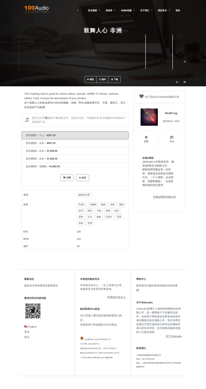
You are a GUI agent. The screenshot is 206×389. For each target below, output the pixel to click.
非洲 (90, 223)
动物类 (93, 204)
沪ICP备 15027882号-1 (90, 344)
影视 (108, 210)
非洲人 (82, 204)
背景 (119, 217)
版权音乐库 (84, 195)
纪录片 (109, 217)
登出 (26, 337)
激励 (99, 217)
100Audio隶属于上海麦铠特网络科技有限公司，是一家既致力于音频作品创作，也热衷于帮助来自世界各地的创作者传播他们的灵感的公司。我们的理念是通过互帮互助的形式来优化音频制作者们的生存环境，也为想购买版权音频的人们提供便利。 (158, 320)
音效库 (109, 10)
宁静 (99, 210)
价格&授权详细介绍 (164, 196)
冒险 (121, 204)
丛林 (112, 204)
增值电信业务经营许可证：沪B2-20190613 (98, 348)
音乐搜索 (92, 10)
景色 (81, 217)
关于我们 (144, 10)
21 (171, 137)
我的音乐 (162, 10)
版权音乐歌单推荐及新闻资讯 (41, 285)
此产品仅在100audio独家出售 (162, 96)
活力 (90, 217)
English (30, 326)
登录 (178, 10)
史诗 (81, 210)
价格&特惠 (126, 10)
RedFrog (171, 113)
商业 (90, 210)
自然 (81, 223)
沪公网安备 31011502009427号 (97, 339)
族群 (103, 204)
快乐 (117, 210)
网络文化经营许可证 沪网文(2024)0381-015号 (99, 353)
